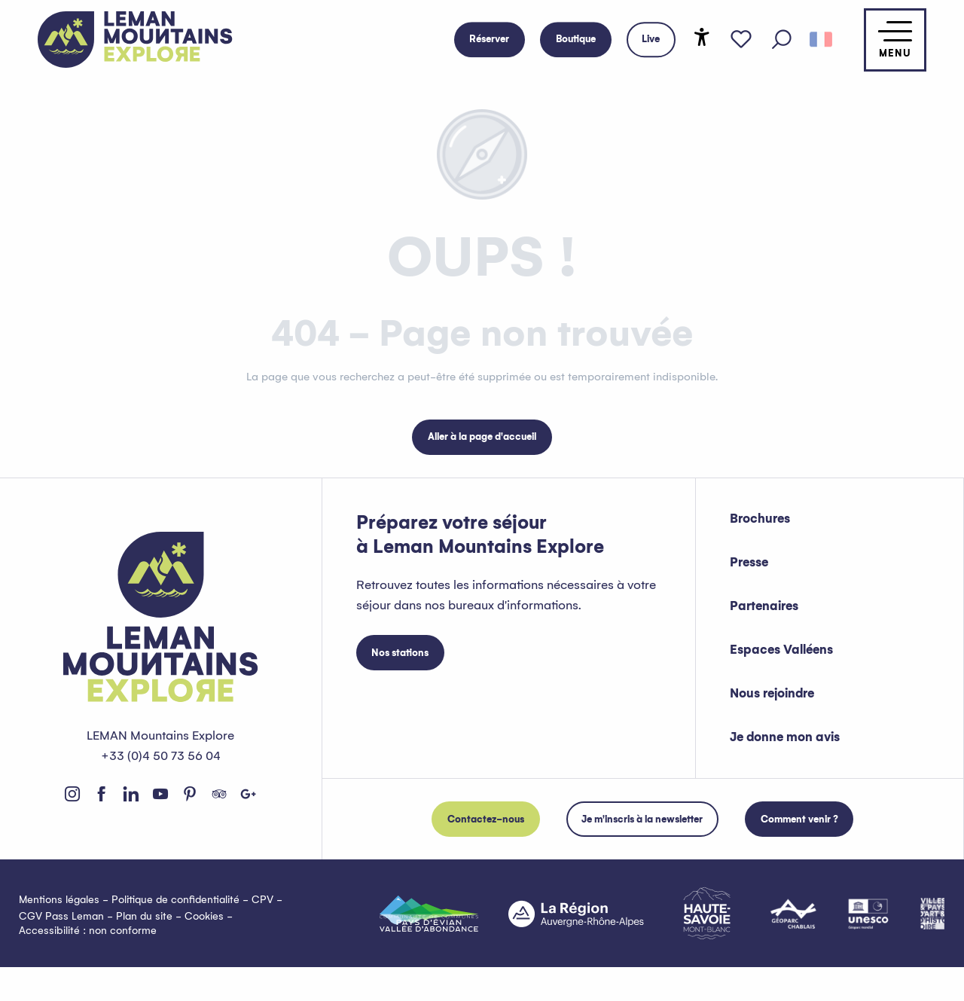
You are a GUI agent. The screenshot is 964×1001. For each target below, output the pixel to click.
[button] (782, 40)
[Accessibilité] (702, 37)
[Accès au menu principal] (895, 40)
